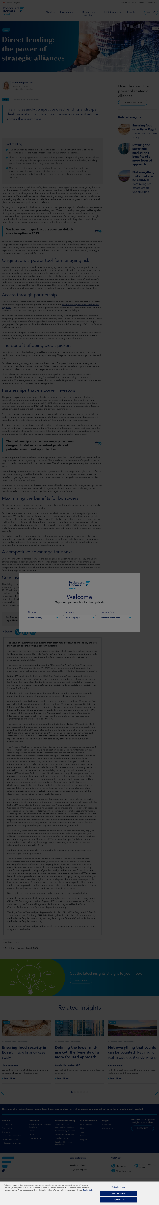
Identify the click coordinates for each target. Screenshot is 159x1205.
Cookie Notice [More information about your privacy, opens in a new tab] (88, 1190)
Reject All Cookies (118, 1193)
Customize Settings (118, 1187)
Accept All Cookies (118, 1200)
